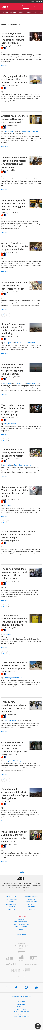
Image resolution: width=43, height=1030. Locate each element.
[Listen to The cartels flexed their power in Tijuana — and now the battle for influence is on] (3, 606)
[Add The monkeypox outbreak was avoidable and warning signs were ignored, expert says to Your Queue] (8, 653)
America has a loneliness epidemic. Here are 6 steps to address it (14, 118)
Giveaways (11, 909)
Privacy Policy (21, 1001)
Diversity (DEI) (21, 934)
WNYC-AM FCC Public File (21, 1016)
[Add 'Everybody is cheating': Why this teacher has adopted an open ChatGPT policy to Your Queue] (8, 440)
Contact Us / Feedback (21, 921)
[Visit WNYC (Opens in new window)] (9, 958)
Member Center (36, 7)
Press (21, 937)
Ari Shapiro (7, 343)
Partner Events (11, 904)
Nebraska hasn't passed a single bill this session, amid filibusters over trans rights (14, 162)
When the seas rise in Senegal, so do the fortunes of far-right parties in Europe (12, 369)
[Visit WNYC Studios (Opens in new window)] (34, 958)
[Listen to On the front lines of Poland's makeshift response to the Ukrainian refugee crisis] (3, 780)
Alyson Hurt (31, 343)
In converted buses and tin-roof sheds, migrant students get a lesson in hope (18, 534)
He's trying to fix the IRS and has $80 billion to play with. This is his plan (14, 79)
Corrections (21, 1006)
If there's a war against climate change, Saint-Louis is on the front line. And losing (14, 328)
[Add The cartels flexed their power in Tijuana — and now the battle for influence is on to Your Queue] (8, 606)
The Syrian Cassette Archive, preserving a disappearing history (12, 452)
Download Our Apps (31, 896)
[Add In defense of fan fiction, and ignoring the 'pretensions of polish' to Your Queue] (8, 315)
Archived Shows (31, 901)
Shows (35, 12)
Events (11, 901)
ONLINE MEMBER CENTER (21, 924)
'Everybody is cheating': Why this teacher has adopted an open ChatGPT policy (13, 409)
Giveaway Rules (21, 1009)
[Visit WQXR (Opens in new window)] (11, 964)
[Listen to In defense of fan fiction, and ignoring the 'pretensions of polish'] (3, 315)
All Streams (13, 12)
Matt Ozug (18, 343)
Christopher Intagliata (30, 131)
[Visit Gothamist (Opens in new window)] (21, 958)
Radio (6, 12)
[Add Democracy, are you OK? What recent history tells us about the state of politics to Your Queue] (8, 522)
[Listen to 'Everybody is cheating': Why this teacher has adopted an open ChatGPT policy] (3, 440)
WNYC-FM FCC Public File (21, 1011)
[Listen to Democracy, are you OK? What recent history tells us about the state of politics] (3, 522)
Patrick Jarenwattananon (22, 465)
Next (21, 872)
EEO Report (21, 1014)
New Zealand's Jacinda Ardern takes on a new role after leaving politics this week (14, 205)
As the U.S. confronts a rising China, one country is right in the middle (14, 246)
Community (11, 906)
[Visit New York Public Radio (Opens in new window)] (21, 946)
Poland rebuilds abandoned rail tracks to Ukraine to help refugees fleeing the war (14, 793)
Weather (11, 912)
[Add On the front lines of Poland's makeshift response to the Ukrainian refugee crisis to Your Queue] (8, 780)
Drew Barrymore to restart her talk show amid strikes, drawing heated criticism (12, 38)
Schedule (21, 12)
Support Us (31, 909)
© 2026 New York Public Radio (21, 996)
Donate (26, 7)
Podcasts (31, 899)
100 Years (28, 12)
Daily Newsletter (11, 899)
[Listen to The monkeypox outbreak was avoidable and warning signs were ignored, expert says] (3, 653)
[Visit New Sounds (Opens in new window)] (32, 964)
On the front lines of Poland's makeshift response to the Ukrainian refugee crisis (14, 747)
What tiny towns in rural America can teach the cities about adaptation (14, 665)
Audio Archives (32, 904)
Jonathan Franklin (9, 720)
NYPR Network (36, 1)
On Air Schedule (11, 896)
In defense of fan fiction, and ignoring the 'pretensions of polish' (14, 285)
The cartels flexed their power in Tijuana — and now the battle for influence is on (14, 573)
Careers (21, 932)
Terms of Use (21, 999)
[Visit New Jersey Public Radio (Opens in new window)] (11, 970)
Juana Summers (8, 131)
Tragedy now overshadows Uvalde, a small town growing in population (13, 706)
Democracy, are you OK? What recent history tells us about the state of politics (14, 491)
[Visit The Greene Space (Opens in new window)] (32, 970)
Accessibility (21, 1004)
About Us (21, 919)
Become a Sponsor (21, 926)
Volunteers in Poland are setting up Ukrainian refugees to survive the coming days (14, 836)
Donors (21, 929)
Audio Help (31, 906)
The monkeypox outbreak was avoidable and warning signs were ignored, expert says (14, 620)
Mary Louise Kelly (10, 424)
